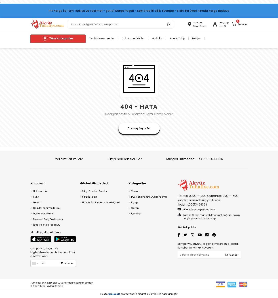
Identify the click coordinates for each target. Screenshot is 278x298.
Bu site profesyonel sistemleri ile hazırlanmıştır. (139, 294)
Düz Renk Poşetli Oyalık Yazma (149, 196)
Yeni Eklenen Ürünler (102, 38)
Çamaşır (136, 213)
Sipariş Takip (177, 38)
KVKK (36, 196)
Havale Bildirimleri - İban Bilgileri (101, 202)
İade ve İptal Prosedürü (46, 224)
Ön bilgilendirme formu (46, 208)
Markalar (157, 38)
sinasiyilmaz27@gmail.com (196, 209)
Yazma (135, 191)
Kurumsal (37, 183)
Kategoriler (137, 183)
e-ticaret (141, 294)
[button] (240, 24)
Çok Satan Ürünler (133, 38)
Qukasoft (114, 294)
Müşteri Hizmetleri (194, 159)
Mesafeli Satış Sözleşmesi (48, 219)
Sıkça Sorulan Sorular (125, 159)
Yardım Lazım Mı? (69, 159)
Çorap (135, 208)
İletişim (196, 38)
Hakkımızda (40, 191)
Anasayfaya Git (139, 128)
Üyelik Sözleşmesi (43, 213)
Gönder (67, 263)
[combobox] (35, 263)
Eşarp (134, 202)
